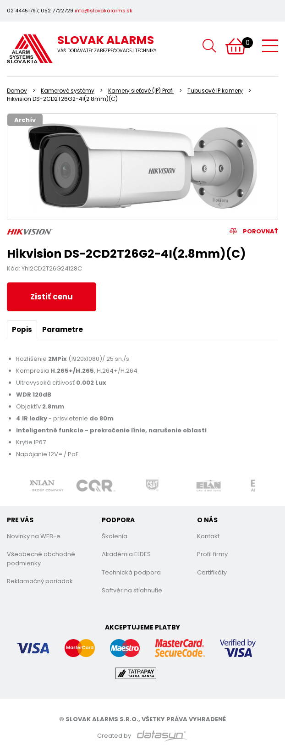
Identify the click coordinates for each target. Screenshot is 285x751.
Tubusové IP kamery (215, 90)
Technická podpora (131, 572)
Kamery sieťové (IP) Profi (141, 90)
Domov (17, 90)
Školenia (114, 536)
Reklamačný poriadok (40, 581)
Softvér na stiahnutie (132, 590)
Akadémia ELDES (126, 554)
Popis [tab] (22, 329)
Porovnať (254, 231)
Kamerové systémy (67, 90)
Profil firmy (212, 554)
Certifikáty (212, 572)
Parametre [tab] (62, 329)
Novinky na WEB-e (33, 536)
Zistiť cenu (51, 296)
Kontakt (208, 536)
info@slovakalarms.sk (103, 10)
